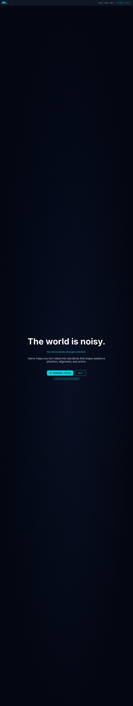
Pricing (101, 3)
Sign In (80, 373)
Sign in (112, 3)
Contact (106, 3)
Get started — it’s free (123, 3)
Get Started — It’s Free (60, 373)
